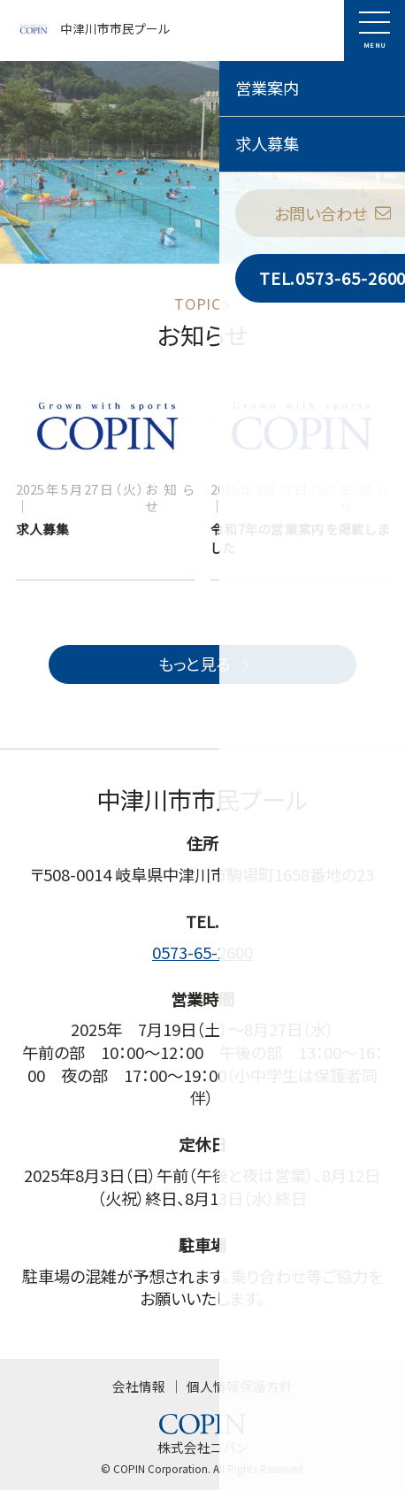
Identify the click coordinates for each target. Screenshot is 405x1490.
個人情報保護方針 (240, 1386)
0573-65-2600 (202, 952)
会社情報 (138, 1386)
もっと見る (205, 663)
